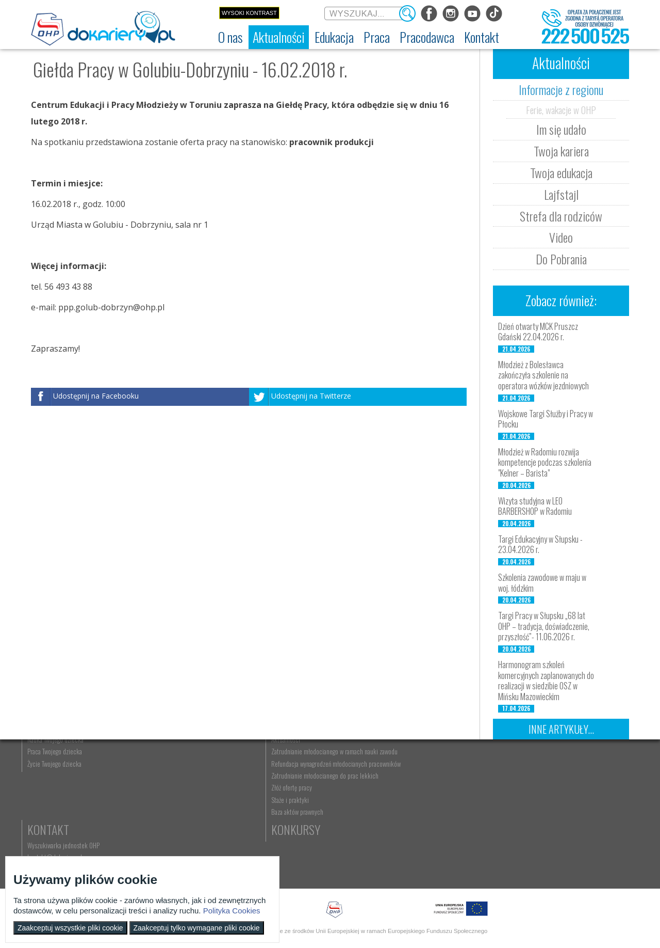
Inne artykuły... (561, 729)
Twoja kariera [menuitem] (137, 799)
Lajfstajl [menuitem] (131, 823)
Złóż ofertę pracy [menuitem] (483, 845)
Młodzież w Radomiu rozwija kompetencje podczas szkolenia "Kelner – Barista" (544, 463)
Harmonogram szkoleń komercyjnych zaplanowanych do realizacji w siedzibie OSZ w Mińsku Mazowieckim (546, 680)
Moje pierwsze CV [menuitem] (314, 810)
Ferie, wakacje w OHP (561, 109)
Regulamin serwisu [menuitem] (59, 799)
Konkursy (572, 816)
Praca (307, 759)
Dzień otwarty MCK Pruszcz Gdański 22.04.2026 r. (538, 331)
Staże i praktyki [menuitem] (481, 857)
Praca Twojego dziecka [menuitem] (404, 787)
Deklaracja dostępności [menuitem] (65, 810)
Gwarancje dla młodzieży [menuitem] (322, 823)
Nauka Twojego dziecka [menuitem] (405, 775)
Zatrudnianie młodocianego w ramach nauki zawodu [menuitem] (499, 790)
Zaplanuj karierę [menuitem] (311, 799)
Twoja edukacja (561, 172)
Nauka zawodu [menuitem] (224, 787)
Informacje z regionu (561, 89)
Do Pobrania (561, 258)
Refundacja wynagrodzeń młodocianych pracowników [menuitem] (497, 809)
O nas (50, 759)
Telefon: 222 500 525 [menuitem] (576, 799)
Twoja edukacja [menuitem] (140, 810)
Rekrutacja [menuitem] (220, 775)
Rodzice (396, 759)
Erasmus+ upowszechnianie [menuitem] (240, 810)
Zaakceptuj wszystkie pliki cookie (70, 928)
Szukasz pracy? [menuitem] (311, 787)
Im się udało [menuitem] (136, 787)
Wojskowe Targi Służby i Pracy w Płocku (545, 419)
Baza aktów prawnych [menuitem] (489, 869)
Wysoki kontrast (249, 13)
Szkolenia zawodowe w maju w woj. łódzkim (542, 582)
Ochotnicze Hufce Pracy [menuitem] (66, 787)
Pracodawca (494, 759)
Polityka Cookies (231, 910)
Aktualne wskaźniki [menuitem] (315, 847)
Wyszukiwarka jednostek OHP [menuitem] (584, 775)
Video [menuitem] (129, 847)
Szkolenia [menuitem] (218, 799)
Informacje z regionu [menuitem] (147, 775)
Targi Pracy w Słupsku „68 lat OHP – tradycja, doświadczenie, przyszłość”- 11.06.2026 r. (543, 626)
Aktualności (153, 759)
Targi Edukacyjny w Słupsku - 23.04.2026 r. (540, 544)
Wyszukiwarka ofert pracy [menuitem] (323, 775)
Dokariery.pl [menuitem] (52, 775)
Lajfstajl (561, 194)
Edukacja (230, 759)
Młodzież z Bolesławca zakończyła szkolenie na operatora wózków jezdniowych (543, 375)
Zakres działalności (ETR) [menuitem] (67, 823)
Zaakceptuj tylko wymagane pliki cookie (197, 928)
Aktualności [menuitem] (477, 775)
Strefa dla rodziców (561, 216)
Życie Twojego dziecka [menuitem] (404, 799)
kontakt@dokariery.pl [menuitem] (575, 787)
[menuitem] (230, 37)
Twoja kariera (561, 150)
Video (561, 237)
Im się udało (561, 129)
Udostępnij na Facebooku (96, 396)
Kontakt (568, 759)
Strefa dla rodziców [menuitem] (145, 835)
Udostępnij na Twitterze (311, 396)
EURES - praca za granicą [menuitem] (322, 835)
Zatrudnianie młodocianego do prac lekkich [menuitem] (496, 829)
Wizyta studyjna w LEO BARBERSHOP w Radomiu (535, 506)
